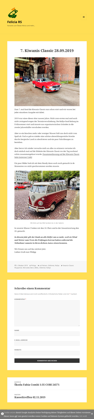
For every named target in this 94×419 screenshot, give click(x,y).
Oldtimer (51, 265)
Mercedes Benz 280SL (30, 268)
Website (17, 350)
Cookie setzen (10, 412)
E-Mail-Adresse (21, 340)
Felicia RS (14, 22)
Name (16, 330)
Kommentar (20, 299)
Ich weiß (83, 416)
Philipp (33, 265)
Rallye (57, 265)
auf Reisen (43, 265)
